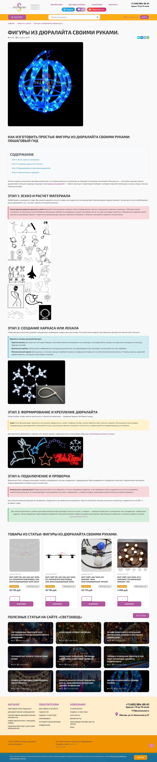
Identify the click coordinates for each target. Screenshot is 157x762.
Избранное (44, 721)
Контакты (113, 4)
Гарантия (44, 708)
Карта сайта (61, 743)
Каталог (17, 16)
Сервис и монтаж (47, 711)
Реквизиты (75, 714)
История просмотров (49, 717)
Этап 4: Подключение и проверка (25, 172)
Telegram (68, 9)
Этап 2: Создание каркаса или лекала (27, 163)
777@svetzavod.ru (140, 707)
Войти (144, 17)
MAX (81, 9)
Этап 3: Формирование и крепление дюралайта (31, 167)
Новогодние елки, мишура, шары (21, 717)
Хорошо (140, 757)
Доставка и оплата (77, 4)
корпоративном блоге (78, 516)
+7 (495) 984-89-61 (137, 4)
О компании (97, 4)
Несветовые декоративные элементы (22, 712)
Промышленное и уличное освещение (21, 723)
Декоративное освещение (21, 708)
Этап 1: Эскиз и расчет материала (25, 159)
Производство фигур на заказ (82, 718)
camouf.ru (74, 740)
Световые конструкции (20, 704)
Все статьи (141, 613)
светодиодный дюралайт (54, 183)
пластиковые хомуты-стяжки (101, 433)
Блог (72, 723)
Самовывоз (44, 714)
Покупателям (56, 4)
